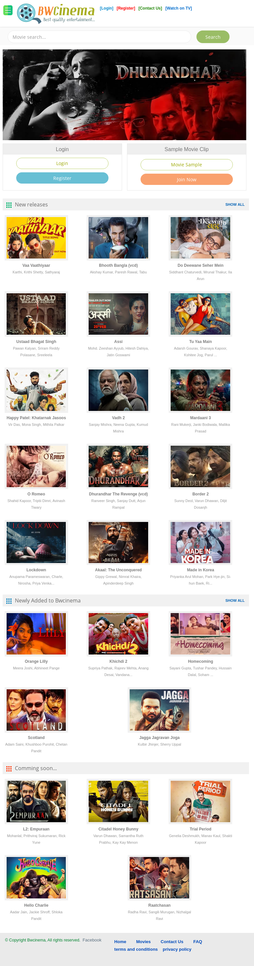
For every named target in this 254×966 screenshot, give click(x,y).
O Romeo (36, 494)
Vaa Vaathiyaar (36, 265)
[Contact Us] (151, 8)
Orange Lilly (36, 661)
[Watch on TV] (178, 8)
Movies (143, 941)
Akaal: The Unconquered (118, 570)
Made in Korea (200, 570)
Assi (118, 341)
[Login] (106, 8)
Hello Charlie (36, 905)
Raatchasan (159, 905)
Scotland (36, 737)
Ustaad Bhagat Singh (36, 341)
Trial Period (200, 829)
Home (120, 941)
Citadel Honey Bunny (119, 829)
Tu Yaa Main (200, 341)
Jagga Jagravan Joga (159, 737)
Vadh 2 (118, 418)
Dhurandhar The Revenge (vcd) (118, 494)
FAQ (197, 941)
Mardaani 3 (200, 418)
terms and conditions (136, 949)
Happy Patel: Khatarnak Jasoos (36, 418)
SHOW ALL (235, 204)
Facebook (92, 940)
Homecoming (200, 661)
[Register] (126, 8)
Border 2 (200, 494)
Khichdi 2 (118, 661)
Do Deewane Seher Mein (201, 265)
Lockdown (36, 570)
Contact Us (172, 941)
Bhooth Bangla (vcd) (118, 265)
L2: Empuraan (36, 829)
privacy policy (177, 949)
